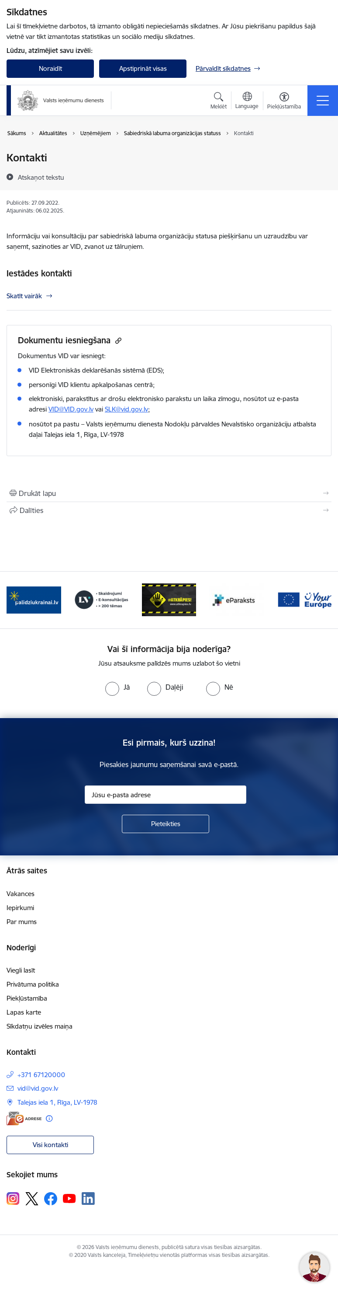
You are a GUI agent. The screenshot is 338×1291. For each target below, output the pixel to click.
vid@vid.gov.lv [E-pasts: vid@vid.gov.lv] (37, 1088)
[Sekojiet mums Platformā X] (31, 1198)
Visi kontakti (50, 1145)
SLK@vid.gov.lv (126, 409)
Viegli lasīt (21, 970)
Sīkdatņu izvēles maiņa (39, 1026)
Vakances (20, 894)
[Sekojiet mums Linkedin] (88, 1198)
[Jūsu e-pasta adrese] (165, 794)
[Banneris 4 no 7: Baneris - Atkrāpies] (169, 599)
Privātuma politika (33, 984)
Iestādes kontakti (39, 273)
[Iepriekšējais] (17, 600)
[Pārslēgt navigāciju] (322, 100)
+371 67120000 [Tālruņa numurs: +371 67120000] (41, 1075)
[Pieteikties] (165, 824)
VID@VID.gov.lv (70, 409)
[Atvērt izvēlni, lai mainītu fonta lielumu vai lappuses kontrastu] (284, 101)
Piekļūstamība (27, 998)
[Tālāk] (321, 600)
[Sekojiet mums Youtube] (69, 1198)
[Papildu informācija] (49, 1118)
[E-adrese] (24, 1118)
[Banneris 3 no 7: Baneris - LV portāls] (101, 599)
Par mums (22, 922)
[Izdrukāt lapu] (169, 493)
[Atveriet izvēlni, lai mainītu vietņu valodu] (247, 101)
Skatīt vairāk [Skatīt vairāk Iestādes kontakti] (24, 296)
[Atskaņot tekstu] (41, 177)
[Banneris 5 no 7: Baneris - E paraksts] (236, 599)
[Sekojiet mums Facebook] (50, 1198)
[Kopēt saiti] (117, 340)
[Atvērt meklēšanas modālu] (218, 101)
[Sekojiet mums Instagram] (13, 1198)
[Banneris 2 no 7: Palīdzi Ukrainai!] (34, 599)
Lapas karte (24, 1012)
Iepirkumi (20, 908)
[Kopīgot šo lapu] (169, 510)
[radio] (117, 687)
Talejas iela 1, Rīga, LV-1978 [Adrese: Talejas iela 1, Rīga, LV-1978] (57, 1102)
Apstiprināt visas (143, 68)
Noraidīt (50, 68)
